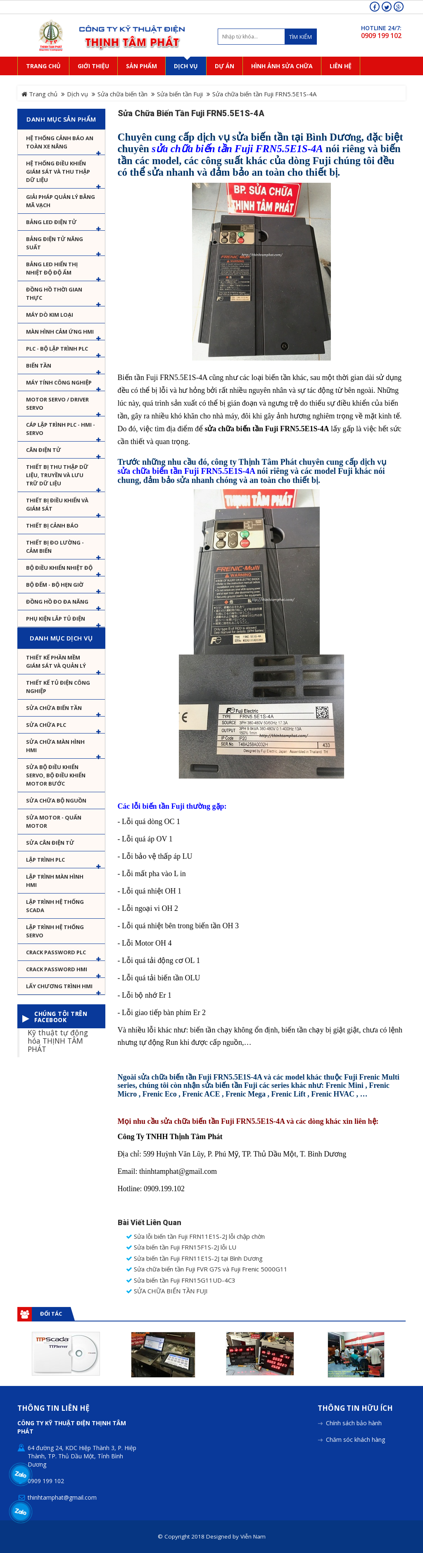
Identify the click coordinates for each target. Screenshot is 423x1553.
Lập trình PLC (45, 859)
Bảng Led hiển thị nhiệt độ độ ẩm (52, 268)
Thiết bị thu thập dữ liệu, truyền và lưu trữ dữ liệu (57, 475)
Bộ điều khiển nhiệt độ (59, 567)
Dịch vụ (77, 94)
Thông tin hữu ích (355, 1408)
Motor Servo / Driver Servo (57, 403)
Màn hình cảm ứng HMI (60, 331)
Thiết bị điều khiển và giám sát (57, 504)
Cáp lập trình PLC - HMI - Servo (60, 429)
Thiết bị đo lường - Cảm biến (55, 546)
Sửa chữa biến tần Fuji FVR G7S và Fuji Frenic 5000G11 (207, 1269)
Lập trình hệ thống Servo (55, 931)
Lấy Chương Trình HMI (59, 986)
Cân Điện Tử (43, 450)
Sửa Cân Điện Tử (50, 842)
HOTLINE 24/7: (381, 27)
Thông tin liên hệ (53, 1408)
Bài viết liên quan (149, 1223)
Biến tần (38, 365)
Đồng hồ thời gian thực (54, 293)
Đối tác (51, 1313)
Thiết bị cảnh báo (52, 525)
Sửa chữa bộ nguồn (56, 800)
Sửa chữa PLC (46, 725)
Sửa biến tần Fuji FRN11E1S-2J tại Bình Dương (194, 1258)
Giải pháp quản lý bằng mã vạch (60, 201)
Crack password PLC (56, 952)
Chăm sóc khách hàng (355, 1439)
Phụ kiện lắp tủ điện (55, 618)
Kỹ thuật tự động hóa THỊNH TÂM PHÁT (58, 1040)
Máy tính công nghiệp (59, 382)
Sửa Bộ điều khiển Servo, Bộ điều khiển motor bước (56, 775)
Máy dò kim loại (49, 314)
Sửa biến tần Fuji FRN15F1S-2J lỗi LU (181, 1247)
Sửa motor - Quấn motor (53, 821)
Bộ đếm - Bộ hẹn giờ (54, 584)
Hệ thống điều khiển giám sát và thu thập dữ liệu (58, 172)
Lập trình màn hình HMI (54, 881)
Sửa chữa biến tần (122, 94)
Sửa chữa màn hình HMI (55, 746)
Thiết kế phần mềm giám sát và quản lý (56, 661)
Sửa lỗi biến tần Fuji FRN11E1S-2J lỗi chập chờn (195, 1236)
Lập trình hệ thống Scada (55, 906)
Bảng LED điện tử (51, 222)
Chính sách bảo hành (354, 1423)
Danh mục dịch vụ (61, 638)
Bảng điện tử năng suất (54, 243)
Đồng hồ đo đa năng (57, 601)
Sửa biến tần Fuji (180, 94)
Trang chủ (39, 94)
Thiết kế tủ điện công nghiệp (58, 687)
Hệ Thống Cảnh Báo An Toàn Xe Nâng (59, 142)
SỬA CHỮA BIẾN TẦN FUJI (167, 1291)
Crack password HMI (56, 969)
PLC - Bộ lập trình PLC (57, 348)
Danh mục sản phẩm (61, 119)
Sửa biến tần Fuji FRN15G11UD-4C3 (180, 1280)
